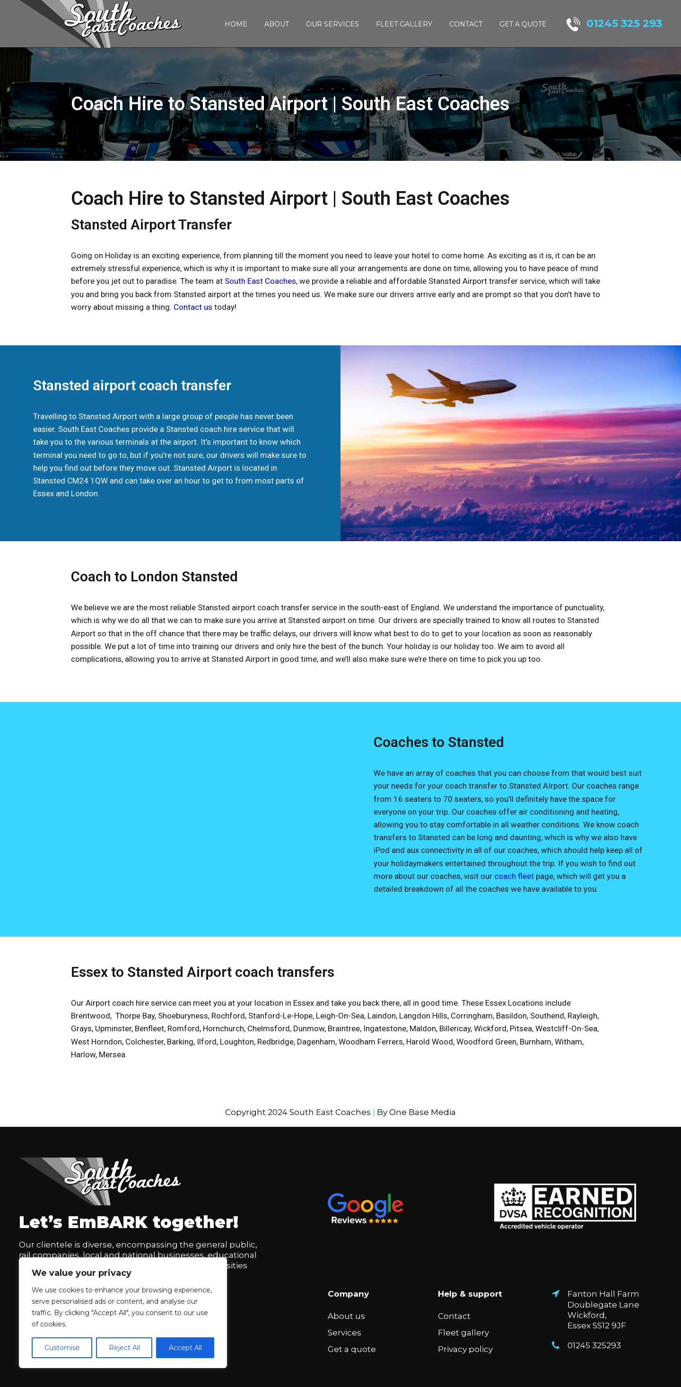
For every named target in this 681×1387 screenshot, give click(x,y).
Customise (62, 1347)
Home (236, 24)
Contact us (193, 307)
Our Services (332, 24)
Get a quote (523, 24)
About (276, 24)
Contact (465, 24)
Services (344, 1332)
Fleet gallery (404, 24)
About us (346, 1316)
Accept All (185, 1347)
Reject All (124, 1347)
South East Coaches (260, 281)
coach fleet (514, 876)
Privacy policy (465, 1349)
